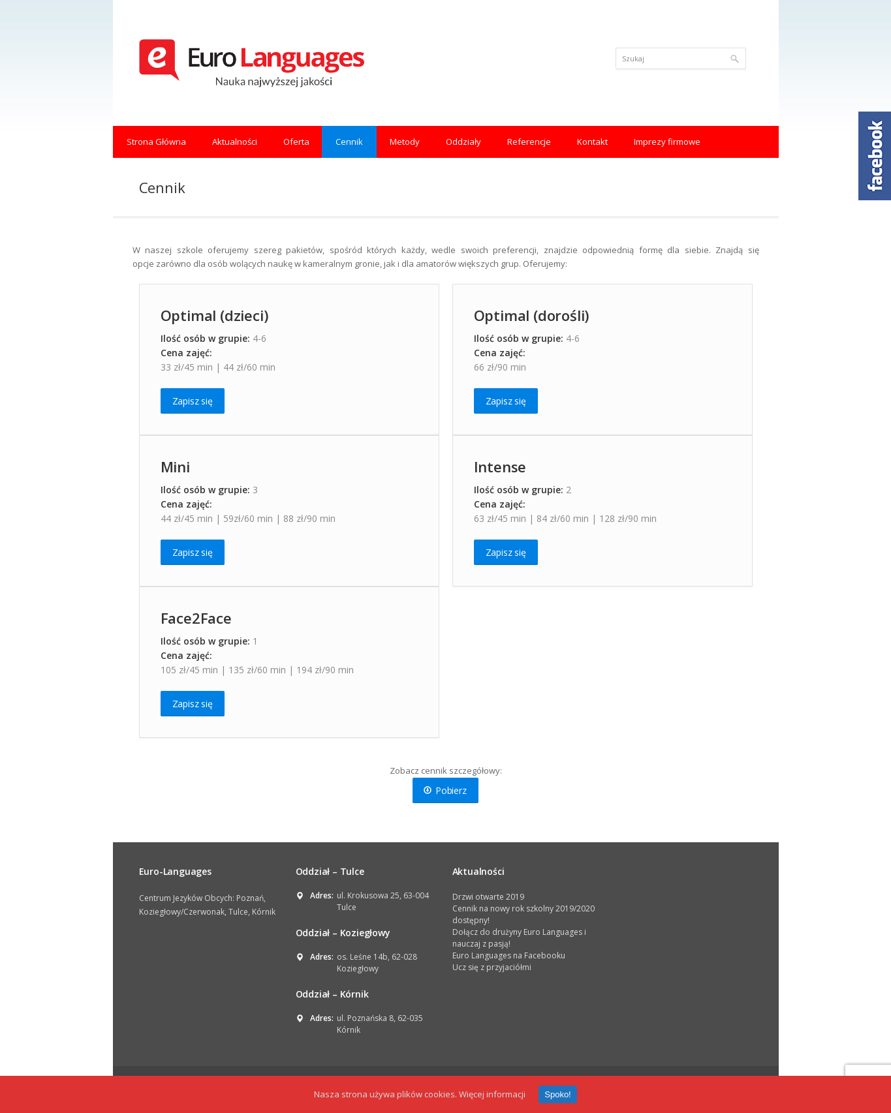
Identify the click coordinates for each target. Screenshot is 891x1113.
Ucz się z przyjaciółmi (491, 967)
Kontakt (592, 141)
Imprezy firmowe (667, 141)
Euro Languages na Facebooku (508, 955)
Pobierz (445, 790)
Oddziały (463, 141)
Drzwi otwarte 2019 (488, 896)
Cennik (349, 141)
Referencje (529, 141)
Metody (405, 141)
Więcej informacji (492, 1094)
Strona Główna (156, 141)
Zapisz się (192, 401)
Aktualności (234, 141)
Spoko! (557, 1094)
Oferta (296, 141)
